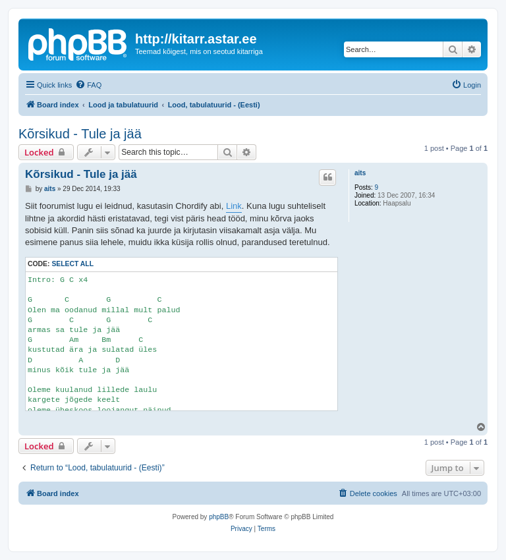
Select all (72, 263)
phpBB (219, 516)
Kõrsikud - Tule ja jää (80, 133)
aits (360, 173)
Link (234, 206)
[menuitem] (88, 85)
